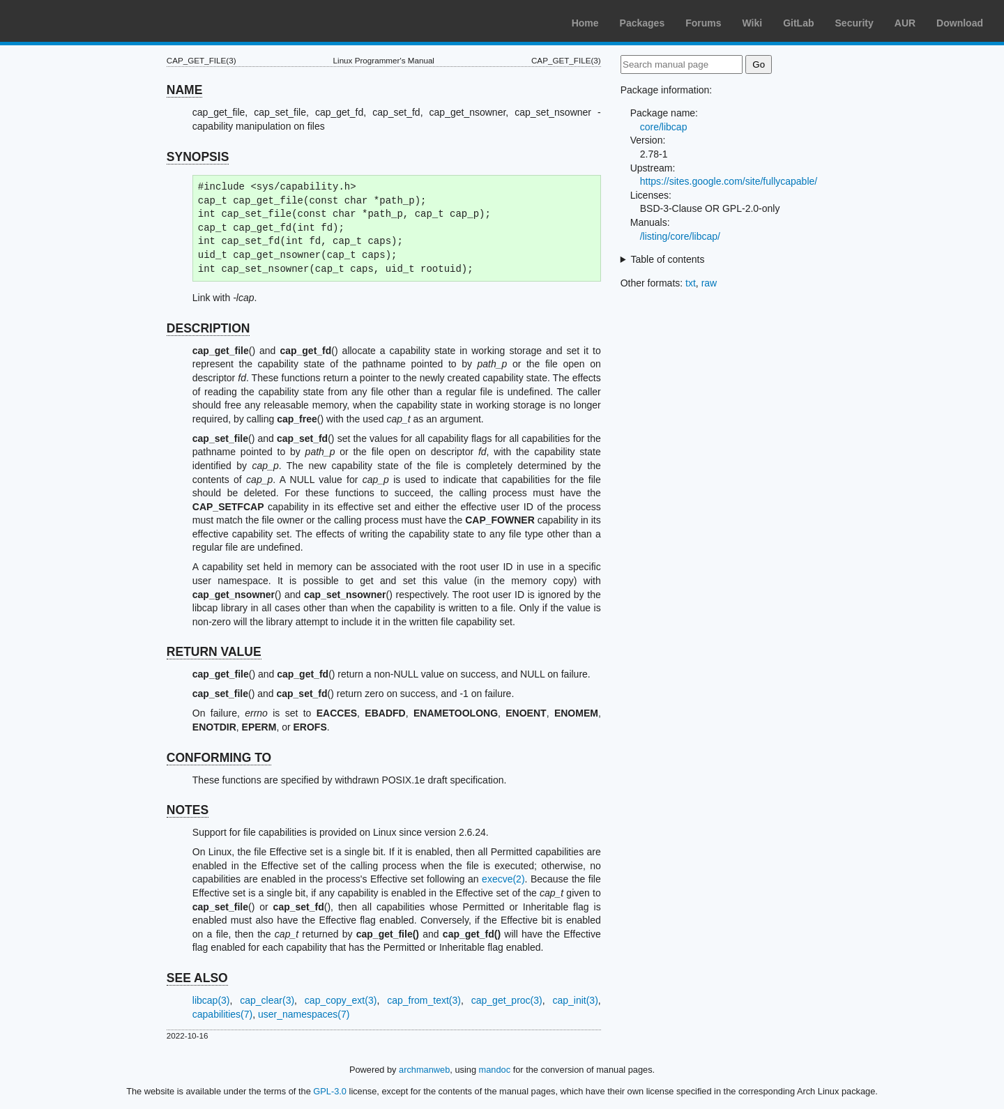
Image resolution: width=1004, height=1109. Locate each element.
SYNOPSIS (198, 157)
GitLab (798, 23)
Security (854, 23)
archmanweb (424, 1069)
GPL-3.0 (330, 1091)
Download (959, 23)
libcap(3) (211, 1000)
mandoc (495, 1069)
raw (709, 283)
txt (690, 283)
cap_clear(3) (267, 1000)
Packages (642, 23)
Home (585, 23)
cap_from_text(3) (424, 1000)
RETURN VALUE (214, 652)
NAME (185, 90)
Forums (703, 23)
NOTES (187, 810)
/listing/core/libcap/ (680, 236)
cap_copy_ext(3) (341, 1000)
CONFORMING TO (219, 758)
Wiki (753, 23)
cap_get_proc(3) (506, 1000)
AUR (905, 23)
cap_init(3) (575, 1000)
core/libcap (663, 126)
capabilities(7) (222, 1014)
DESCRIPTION (208, 328)
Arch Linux (76, 21)
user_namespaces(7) (304, 1014)
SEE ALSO (197, 978)
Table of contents (668, 259)
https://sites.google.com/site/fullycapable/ (728, 181)
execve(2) (503, 879)
